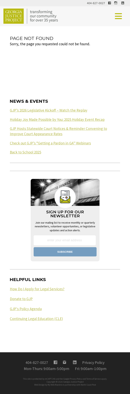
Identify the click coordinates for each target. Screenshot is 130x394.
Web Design (39, 384)
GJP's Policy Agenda (26, 308)
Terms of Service (93, 378)
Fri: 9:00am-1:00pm (90, 368)
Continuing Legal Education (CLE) (36, 318)
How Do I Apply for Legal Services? (37, 289)
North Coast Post (88, 384)
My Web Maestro (55, 384)
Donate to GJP (21, 298)
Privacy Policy (76, 378)
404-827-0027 (96, 3)
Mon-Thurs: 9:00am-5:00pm (46, 368)
